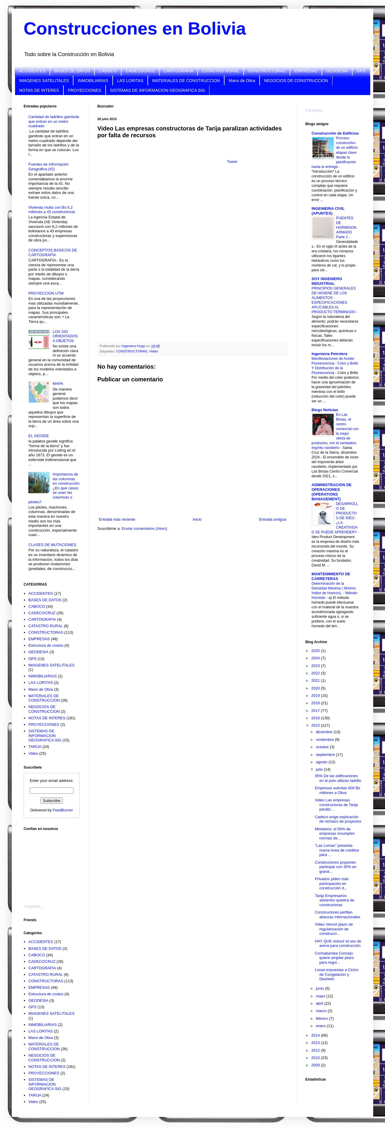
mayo (321, 996)
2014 (316, 1035)
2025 (316, 650)
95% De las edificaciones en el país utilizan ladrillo (338, 778)
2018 (316, 703)
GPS (361, 70)
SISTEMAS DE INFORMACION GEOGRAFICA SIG (157, 90)
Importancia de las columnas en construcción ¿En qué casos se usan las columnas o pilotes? (53, 488)
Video (153, 351)
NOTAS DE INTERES (39, 90)
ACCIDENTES (32, 70)
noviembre (325, 739)
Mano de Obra (242, 80)
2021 (316, 680)
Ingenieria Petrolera (329, 354)
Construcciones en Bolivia (135, 28)
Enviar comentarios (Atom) (144, 528)
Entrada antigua (272, 519)
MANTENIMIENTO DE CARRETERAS (331, 576)
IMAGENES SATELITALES (44, 80)
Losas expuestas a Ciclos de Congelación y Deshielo (336, 974)
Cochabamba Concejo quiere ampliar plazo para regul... (334, 958)
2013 (316, 1042)
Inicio (197, 519)
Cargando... (34, 906)
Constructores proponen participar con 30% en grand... (335, 867)
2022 (316, 673)
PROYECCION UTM (45, 293)
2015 (316, 725)
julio (320, 769)
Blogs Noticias (325, 410)
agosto (322, 762)
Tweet (232, 161)
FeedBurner (63, 810)
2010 (316, 1058)
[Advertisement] (53, 863)
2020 (316, 688)
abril (320, 1003)
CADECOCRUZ (140, 70)
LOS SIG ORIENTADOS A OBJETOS (65, 336)
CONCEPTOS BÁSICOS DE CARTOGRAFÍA (52, 252)
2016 (316, 718)
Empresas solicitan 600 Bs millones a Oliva (337, 790)
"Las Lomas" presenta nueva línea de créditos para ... (337, 850)
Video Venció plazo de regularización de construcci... (334, 929)
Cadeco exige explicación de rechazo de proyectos (338, 819)
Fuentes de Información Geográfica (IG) (48, 166)
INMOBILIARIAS (93, 80)
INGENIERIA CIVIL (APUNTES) (328, 210)
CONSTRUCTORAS (267, 70)
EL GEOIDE (38, 436)
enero (321, 1026)
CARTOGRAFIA (179, 70)
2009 (316, 1065)
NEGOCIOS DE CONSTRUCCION (296, 80)
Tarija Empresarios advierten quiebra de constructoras (334, 900)
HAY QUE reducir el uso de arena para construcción (338, 943)
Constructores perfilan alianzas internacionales (337, 914)
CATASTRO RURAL (220, 70)
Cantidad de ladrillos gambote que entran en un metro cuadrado (53, 121)
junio (320, 988)
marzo (322, 1011)
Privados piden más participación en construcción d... (331, 883)
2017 (316, 710)
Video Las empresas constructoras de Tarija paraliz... (336, 804)
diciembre (325, 732)
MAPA (58, 383)
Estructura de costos (45, 645)
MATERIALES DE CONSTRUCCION (186, 80)
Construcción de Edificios (335, 133)
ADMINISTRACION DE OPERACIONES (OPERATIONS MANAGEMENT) (332, 492)
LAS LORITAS (130, 80)
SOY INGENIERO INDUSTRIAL (327, 281)
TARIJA (34, 746)
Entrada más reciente (117, 519)
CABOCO (108, 70)
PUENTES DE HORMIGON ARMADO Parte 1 (346, 227)
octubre (323, 747)
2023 (316, 666)
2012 (316, 1050)
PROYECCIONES (84, 90)
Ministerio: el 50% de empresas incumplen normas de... (335, 833)
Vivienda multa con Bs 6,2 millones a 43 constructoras (51, 209)
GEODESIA (337, 70)
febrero (322, 1018)
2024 (316, 658)
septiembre (326, 754)
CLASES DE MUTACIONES (52, 545)
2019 (316, 695)
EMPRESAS (305, 70)
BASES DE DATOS (72, 70)
